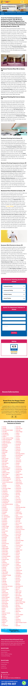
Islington (18, 463)
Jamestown (18, 461)
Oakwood (4, 578)
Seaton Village (5, 526)
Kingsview (18, 449)
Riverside (4, 539)
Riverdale (4, 540)
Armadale (18, 616)
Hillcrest (18, 475)
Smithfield (4, 520)
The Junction (5, 496)
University (4, 475)
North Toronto (5, 589)
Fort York (18, 498)
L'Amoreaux (18, 442)
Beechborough (19, 598)
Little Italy (18, 430)
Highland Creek (19, 477)
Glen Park (18, 494)
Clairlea (17, 557)
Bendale (18, 597)
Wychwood (4, 444)
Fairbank (18, 505)
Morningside (5, 603)
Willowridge (5, 450)
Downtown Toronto (20, 529)
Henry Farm (18, 480)
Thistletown (5, 491)
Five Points (18, 502)
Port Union (4, 557)
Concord (18, 548)
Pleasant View (5, 559)
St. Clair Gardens (6, 516)
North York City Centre (7, 586)
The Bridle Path (5, 501)
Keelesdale (18, 457)
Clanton (17, 554)
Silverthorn (4, 521)
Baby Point (18, 611)
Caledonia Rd (19, 570)
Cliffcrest (18, 553)
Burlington (18, 575)
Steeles (4, 513)
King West (18, 450)
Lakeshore (18, 441)
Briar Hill (18, 581)
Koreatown (18, 444)
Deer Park (18, 539)
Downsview (18, 531)
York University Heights (7, 430)
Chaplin (17, 564)
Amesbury (18, 619)
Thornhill (4, 487)
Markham (4, 619)
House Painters (4, 652)
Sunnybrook (5, 509)
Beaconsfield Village (20, 602)
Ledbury (18, 433)
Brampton (18, 584)
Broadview (18, 580)
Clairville (18, 556)
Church (17, 561)
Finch (17, 504)
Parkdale (4, 570)
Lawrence (18, 436)
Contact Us (3, 666)
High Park (18, 479)
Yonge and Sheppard (7, 439)
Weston (4, 457)
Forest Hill (18, 499)
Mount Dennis (5, 600)
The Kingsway (5, 494)
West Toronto (5, 458)
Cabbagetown (19, 573)
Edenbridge (18, 518)
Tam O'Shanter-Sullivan (7, 504)
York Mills (4, 431)
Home (2, 12)
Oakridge (4, 581)
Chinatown (18, 562)
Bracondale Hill (19, 586)
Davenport (18, 542)
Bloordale (18, 587)
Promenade (5, 554)
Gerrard (17, 496)
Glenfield (18, 493)
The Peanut (5, 493)
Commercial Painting (5, 655)
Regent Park (5, 546)
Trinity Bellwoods (6, 477)
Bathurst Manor (19, 608)
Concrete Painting (5, 662)
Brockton (18, 578)
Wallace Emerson (6, 468)
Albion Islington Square (21, 622)
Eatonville (18, 520)
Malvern (4, 622)
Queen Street (5, 553)
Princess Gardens (6, 556)
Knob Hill (18, 446)
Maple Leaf (4, 621)
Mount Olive (5, 598)
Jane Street (18, 460)
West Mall (4, 461)
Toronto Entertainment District (7, 483)
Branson (18, 583)
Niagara (4, 591)
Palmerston (5, 573)
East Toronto (19, 523)
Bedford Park (19, 600)
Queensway (5, 550)
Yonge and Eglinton (6, 442)
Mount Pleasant (6, 597)
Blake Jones (18, 591)
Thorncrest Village (6, 488)
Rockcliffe (4, 537)
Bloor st (17, 589)
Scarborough (5, 528)
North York (4, 587)
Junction (18, 458)
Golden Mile (18, 491)
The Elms (4, 498)
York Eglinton (5, 433)
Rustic (3, 529)
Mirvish (4, 608)
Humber (18, 472)
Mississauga (5, 606)
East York (18, 521)
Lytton (3, 624)
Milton (3, 611)
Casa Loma (18, 567)
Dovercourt (18, 532)
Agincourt (18, 625)
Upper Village (5, 474)
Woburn (4, 449)
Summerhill (5, 510)
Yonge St (4, 436)
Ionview (17, 464)
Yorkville (4, 427)
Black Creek (18, 592)
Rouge (3, 532)
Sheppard (4, 524)
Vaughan (4, 471)
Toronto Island (5, 480)
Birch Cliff (18, 594)
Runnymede (5, 531)
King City (18, 452)
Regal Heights (5, 548)
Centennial (18, 565)
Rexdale (4, 545)
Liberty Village (19, 431)
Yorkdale (4, 428)
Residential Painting (5, 650)
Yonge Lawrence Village (7, 438)
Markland (4, 617)
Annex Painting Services (10, 12)
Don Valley (18, 535)
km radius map (14, 374)
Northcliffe (4, 584)
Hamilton (18, 485)
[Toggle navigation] (22, 2)
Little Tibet (18, 427)
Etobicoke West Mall (20, 507)
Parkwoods (4, 565)
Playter (3, 561)
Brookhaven (18, 576)
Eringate (18, 510)
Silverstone (4, 523)
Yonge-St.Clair (5, 434)
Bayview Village (19, 603)
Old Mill (4, 576)
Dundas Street (19, 526)
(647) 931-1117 (8, 683)
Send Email (5, 676)
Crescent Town (19, 545)
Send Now (14, 332)
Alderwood (18, 621)
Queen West (5, 551)
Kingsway (18, 447)
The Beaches (5, 502)
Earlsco (17, 524)
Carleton (18, 569)
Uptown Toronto (6, 472)
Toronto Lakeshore (6, 479)
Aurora (17, 613)
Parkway (4, 567)
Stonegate (4, 512)
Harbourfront (19, 482)
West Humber (5, 463)
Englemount (18, 512)
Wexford (4, 455)
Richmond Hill (5, 543)
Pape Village (5, 572)
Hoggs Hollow (19, 474)
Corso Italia (18, 546)
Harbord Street (19, 483)
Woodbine (4, 447)
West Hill (4, 464)
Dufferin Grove (19, 528)
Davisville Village (20, 540)
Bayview (18, 605)
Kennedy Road (19, 455)
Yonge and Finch (6, 441)
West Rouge (5, 460)
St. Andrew (4, 518)
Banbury (18, 610)
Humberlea (18, 471)
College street (19, 550)
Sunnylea (4, 507)
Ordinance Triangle (6, 575)
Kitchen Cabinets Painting (6, 654)
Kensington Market (20, 453)
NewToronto (5, 592)
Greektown (18, 490)
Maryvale (4, 614)
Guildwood (18, 487)
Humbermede (19, 469)
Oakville (4, 580)
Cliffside (18, 551)
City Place (18, 559)
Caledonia (18, 572)
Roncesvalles (5, 535)
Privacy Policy (4, 664)
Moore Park (5, 605)
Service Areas (4, 668)
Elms (17, 515)
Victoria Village (5, 469)
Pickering (4, 562)
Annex (17, 617)
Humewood (18, 466)
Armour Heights (19, 614)
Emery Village (19, 513)
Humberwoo (19, 468)
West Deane (5, 466)
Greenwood (18, 488)
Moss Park (4, 602)
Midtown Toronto (6, 613)
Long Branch (5, 625)
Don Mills (18, 537)
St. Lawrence (5, 515)
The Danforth (5, 499)
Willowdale (4, 452)
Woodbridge (5, 446)
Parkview (4, 569)
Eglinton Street (19, 516)
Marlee (3, 616)
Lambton (18, 439)
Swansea (4, 505)
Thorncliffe (4, 490)
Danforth (18, 543)
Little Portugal (19, 428)
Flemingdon (18, 501)
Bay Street (18, 606)
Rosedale (4, 534)
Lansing (17, 438)
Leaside (17, 434)
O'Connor (4, 583)
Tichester (4, 485)
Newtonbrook (5, 594)
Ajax (17, 624)
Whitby (3, 453)
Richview (4, 542)
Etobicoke (18, 509)
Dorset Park (18, 534)
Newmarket (5, 595)
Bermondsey (19, 595)
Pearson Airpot (5, 564)
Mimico (4, 610)
